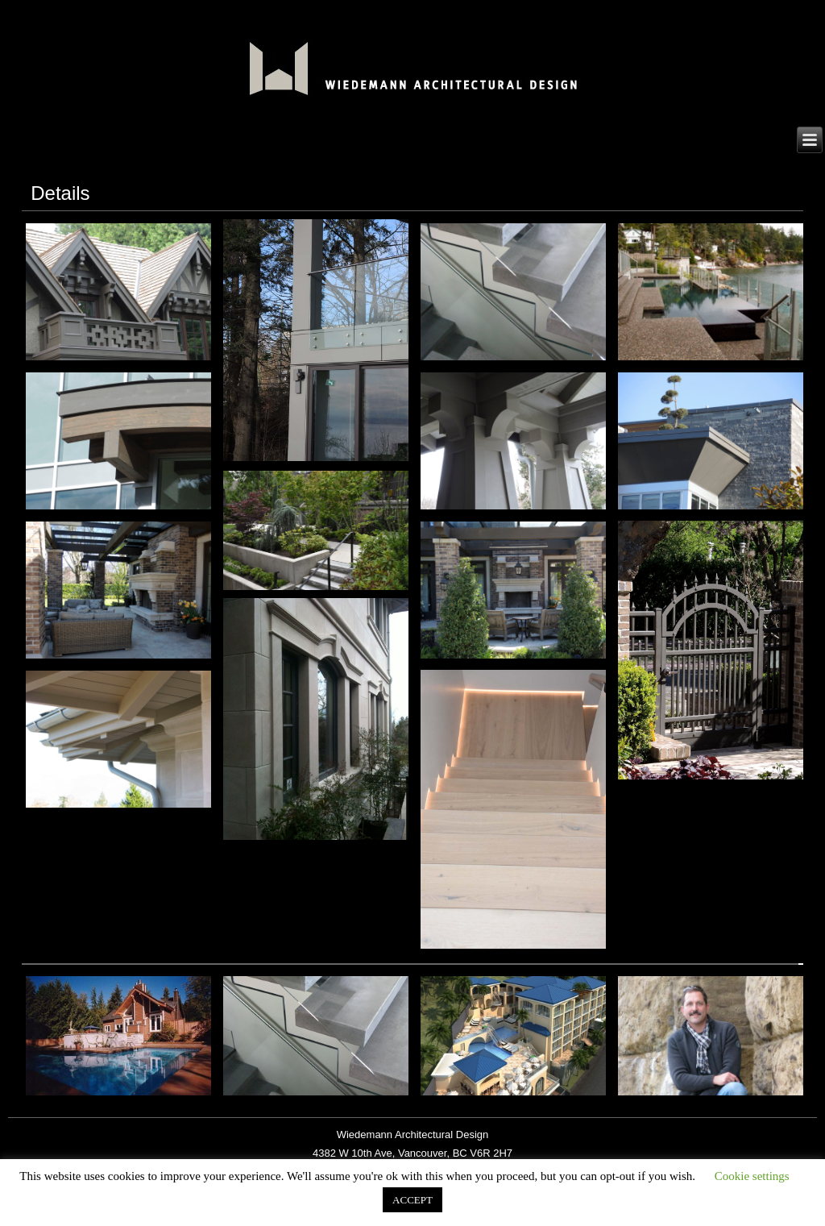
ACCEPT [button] (412, 1200)
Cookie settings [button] (752, 1176)
